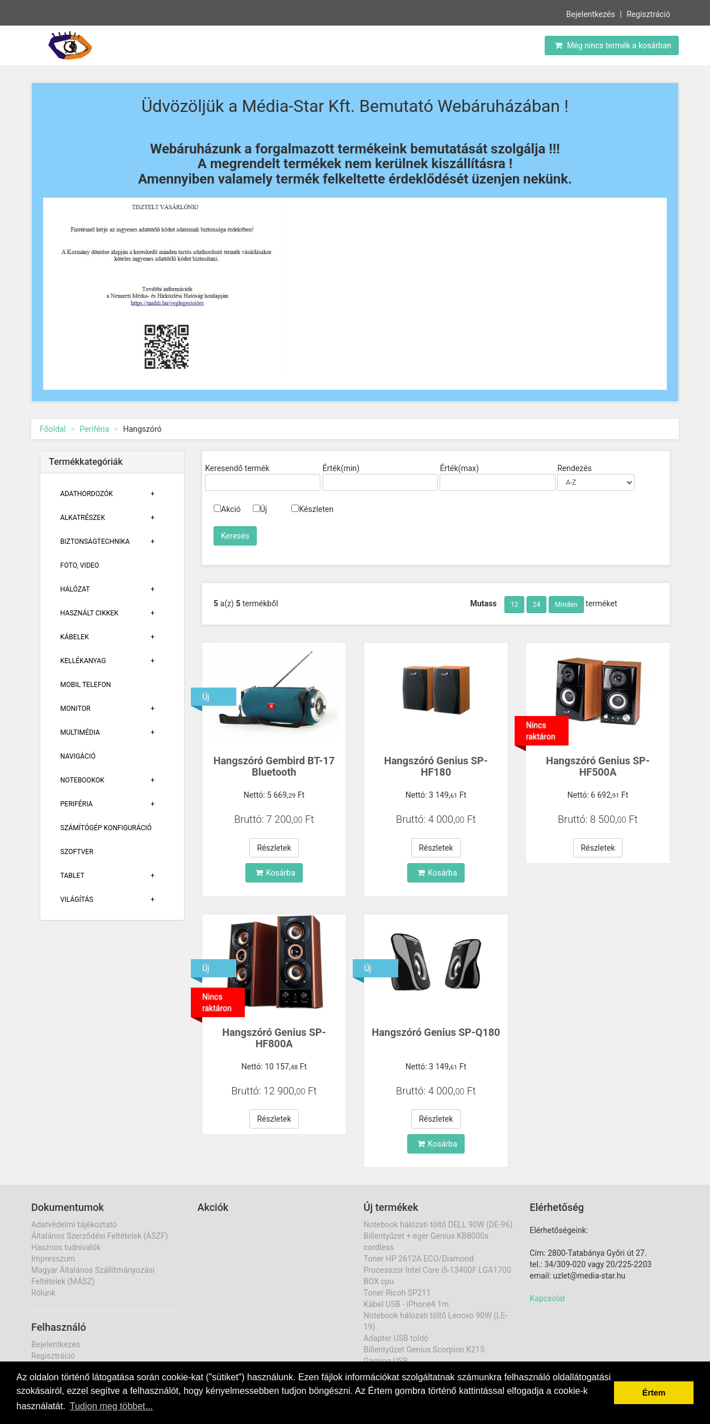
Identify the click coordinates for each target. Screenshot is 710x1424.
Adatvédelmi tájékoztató (74, 1224)
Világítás (76, 899)
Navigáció (77, 756)
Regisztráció (648, 13)
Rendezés (574, 468)
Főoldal (53, 429)
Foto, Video (79, 565)
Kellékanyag (83, 661)
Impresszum (53, 1258)
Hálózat (75, 589)
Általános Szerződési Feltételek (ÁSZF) (99, 1235)
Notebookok (82, 780)
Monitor (75, 709)
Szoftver (76, 852)
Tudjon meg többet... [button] (111, 1406)
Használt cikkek (89, 613)
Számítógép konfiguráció (106, 828)
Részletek (274, 847)
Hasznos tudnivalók (66, 1247)
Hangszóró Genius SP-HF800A (274, 1038)
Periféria (94, 429)
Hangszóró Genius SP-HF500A (598, 766)
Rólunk (43, 1292)
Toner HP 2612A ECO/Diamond (419, 1258)
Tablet (72, 876)
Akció (227, 509)
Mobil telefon (85, 685)
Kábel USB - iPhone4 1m (406, 1304)
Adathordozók (86, 494)
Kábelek (74, 637)
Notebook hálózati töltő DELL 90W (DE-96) (438, 1224)
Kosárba (275, 872)
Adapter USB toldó (396, 1338)
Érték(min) (341, 468)
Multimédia (80, 732)
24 (537, 605)
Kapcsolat (547, 1298)
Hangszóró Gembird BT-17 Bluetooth (274, 766)
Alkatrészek (82, 518)
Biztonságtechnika (95, 542)
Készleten (312, 509)
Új (260, 509)
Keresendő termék (237, 468)
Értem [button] (654, 1392)
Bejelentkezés (590, 13)
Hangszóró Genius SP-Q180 (436, 1032)
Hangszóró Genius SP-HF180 (436, 766)
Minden (566, 605)
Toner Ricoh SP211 (397, 1292)
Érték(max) (459, 468)
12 (515, 605)
